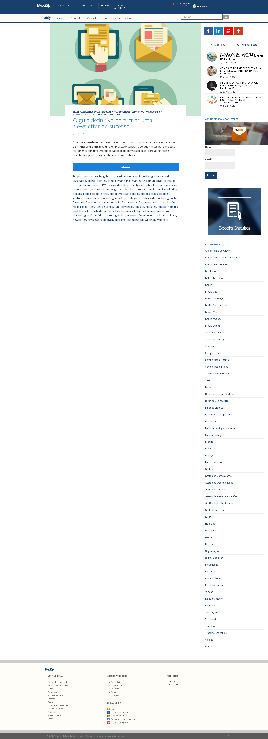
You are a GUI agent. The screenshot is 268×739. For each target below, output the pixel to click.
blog (102, 176)
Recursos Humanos (215, 585)
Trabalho (210, 626)
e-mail (150, 189)
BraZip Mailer (79, 112)
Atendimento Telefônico (218, 264)
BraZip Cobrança (214, 298)
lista (89, 211)
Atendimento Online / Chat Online (223, 257)
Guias (208, 516)
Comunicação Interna (216, 366)
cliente (91, 181)
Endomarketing (213, 435)
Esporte (209, 441)
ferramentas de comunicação (157, 202)
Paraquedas (211, 564)
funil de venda (104, 207)
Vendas (209, 639)
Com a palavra (54, 692)
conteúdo (170, 181)
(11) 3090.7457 (173, 684)
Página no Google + (117, 722)
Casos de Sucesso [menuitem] (97, 18)
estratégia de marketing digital (158, 198)
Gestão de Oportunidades (219, 482)
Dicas (116, 112)
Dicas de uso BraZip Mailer (219, 394)
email (89, 198)
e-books (96, 189)
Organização (212, 551)
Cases (50, 702)
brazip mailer (123, 176)
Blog (93, 5)
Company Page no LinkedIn (121, 719)
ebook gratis (100, 194)
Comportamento (214, 353)
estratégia (131, 198)
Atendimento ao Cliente (218, 250)
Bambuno (210, 271)
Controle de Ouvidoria (217, 373)
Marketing (115, 114)
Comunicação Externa (98, 112)
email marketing (104, 198)
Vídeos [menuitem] (128, 18)
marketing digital (114, 215)
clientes (101, 181)
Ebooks (105, 5)
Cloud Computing (214, 339)
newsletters (94, 220)
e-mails (77, 194)
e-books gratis (112, 189)
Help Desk (210, 523)
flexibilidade (80, 207)
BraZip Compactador (216, 305)
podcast (108, 220)
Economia (210, 421)
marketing (162, 211)
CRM (111, 112)
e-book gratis (164, 185)
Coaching (210, 346)
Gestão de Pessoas (215, 489)
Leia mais (126, 166)
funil (91, 207)
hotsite (162, 207)
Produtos (52, 712)
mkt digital (169, 215)
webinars (162, 220)
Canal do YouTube (117, 715)
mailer (151, 211)
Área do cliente (54, 715)
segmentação (135, 220)
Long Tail (140, 211)
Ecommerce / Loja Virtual (131, 112)
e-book (150, 185)
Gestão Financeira (215, 510)
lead (75, 211)
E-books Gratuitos (215, 407)
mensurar (149, 215)
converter (93, 185)
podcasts (120, 220)
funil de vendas (123, 207)
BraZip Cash (211, 291)
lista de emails (124, 211)
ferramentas (129, 202)
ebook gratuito (119, 194)
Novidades (211, 544)
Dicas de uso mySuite (216, 400)
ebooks (134, 194)
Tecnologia (211, 619)
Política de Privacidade (58, 682)
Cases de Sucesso (215, 332)
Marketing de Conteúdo (87, 215)
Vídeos (208, 646)
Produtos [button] (64, 5)
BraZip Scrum (212, 325)
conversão (79, 185)
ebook (87, 194)
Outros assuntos (214, 557)
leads (82, 211)
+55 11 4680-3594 (210, 5)
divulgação (137, 185)
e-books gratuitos (134, 189)
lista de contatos (103, 211)
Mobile (208, 537)
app (78, 176)
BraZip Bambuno (114, 685)
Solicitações (211, 612)
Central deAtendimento (121, 6)
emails (119, 198)
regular (209, 591)
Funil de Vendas (213, 462)
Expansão (210, 448)
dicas (126, 185)
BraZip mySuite (213, 318)
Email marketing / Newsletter (220, 428)
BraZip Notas (113, 695)
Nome (208, 146)
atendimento (90, 176)
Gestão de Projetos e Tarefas (221, 496)
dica (119, 185)
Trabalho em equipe (216, 632)
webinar (150, 220)
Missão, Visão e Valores (58, 685)
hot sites (150, 207)
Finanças (210, 455)
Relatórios (210, 605)
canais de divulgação (146, 176)
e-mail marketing (166, 189)
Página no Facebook (117, 712)
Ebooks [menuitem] (116, 18)
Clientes (81, 5)
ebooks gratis (149, 194)
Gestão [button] (61, 18)
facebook (78, 202)
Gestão (209, 469)
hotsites (173, 207)
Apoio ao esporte (55, 695)
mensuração (134, 215)
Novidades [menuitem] (76, 18)
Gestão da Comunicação (97, 114)
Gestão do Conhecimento (219, 503)
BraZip (208, 284)
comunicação (154, 181)
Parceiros (210, 571)
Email (209, 159)
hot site (139, 207)
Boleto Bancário (214, 278)
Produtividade (212, 578)
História (51, 688)
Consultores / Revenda (58, 705)
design (112, 185)
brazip (110, 176)
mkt (159, 215)
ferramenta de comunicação (103, 202)
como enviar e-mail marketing (126, 181)
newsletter (79, 220)
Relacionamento (214, 598)
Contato (51, 718)
